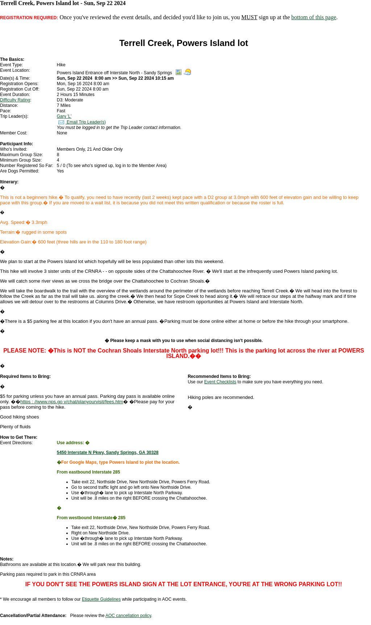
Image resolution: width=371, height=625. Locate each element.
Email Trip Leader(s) (81, 122)
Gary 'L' (64, 116)
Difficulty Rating (15, 100)
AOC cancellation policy (128, 615)
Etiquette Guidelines (101, 599)
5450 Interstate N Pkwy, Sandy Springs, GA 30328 (108, 452)
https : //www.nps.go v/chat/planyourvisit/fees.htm (71, 401)
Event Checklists (220, 381)
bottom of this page (313, 17)
